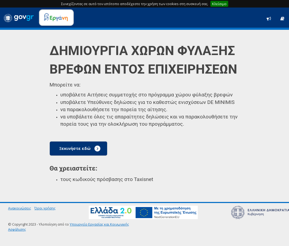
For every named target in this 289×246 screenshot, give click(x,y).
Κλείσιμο (219, 3)
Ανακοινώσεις (19, 208)
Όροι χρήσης (44, 208)
